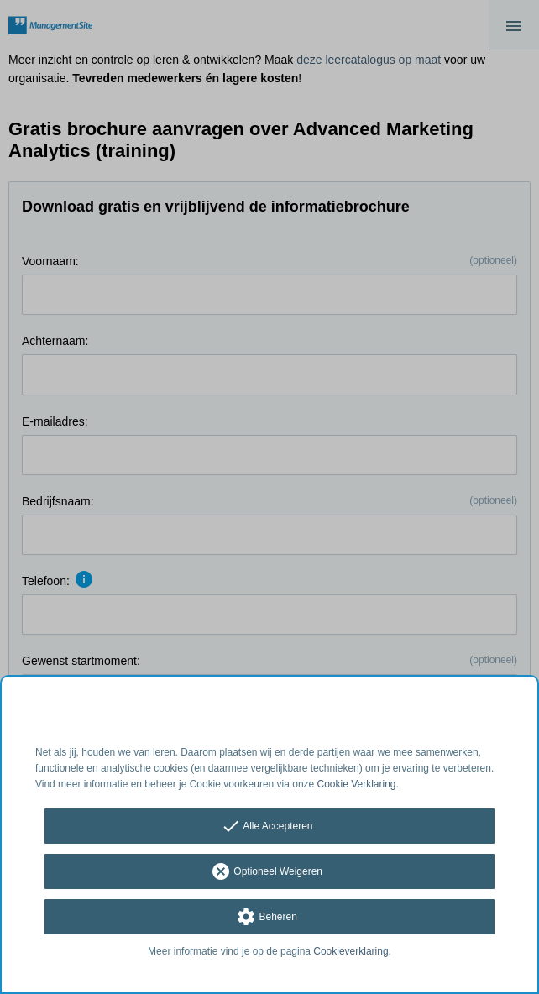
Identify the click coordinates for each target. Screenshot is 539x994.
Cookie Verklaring (356, 784)
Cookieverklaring (350, 951)
